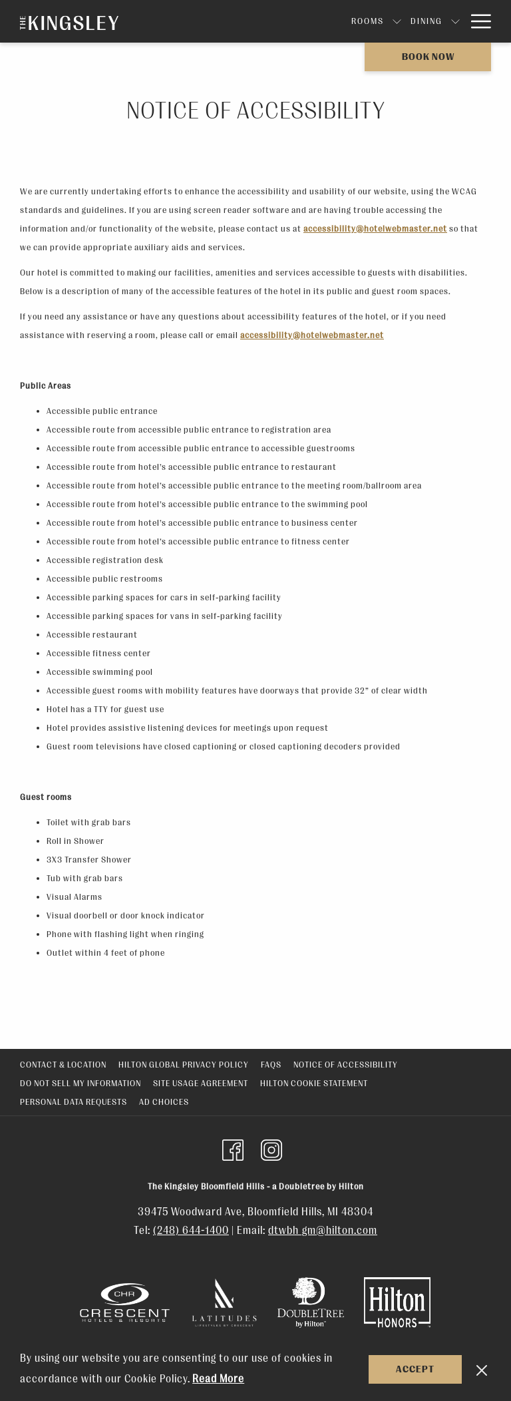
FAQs (271, 1065)
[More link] (476, 21)
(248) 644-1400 (191, 1231)
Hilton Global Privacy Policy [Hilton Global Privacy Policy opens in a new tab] (183, 1065)
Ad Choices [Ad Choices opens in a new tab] (164, 1102)
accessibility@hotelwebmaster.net (375, 229)
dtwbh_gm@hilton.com (322, 1231)
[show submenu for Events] (395, 21)
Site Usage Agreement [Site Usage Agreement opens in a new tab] (200, 1083)
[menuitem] (247, 21)
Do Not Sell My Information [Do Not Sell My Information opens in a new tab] (80, 1083)
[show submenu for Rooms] (276, 21)
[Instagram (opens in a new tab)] (271, 1149)
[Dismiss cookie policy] (481, 1370)
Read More (218, 1379)
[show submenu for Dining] (335, 21)
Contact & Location (63, 1065)
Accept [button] (415, 1369)
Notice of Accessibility (345, 1065)
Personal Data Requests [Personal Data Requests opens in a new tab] (73, 1102)
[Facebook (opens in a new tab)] (233, 1149)
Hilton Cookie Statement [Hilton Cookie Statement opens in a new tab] (314, 1083)
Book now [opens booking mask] (428, 57)
